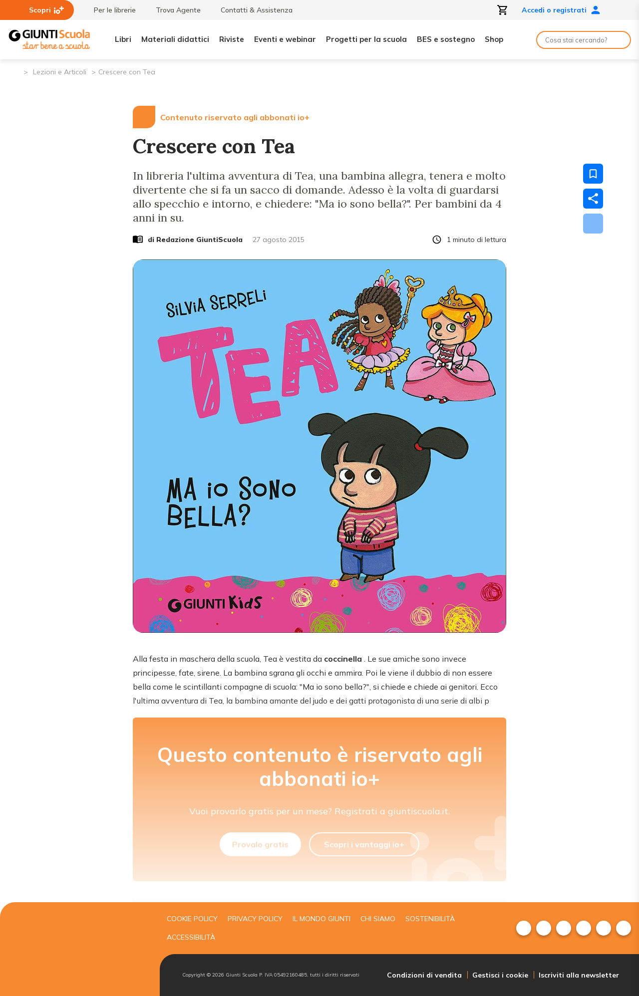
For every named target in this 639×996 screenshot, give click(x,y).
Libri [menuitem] (123, 39)
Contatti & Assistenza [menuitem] (252, 10)
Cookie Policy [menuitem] (192, 918)
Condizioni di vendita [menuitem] (424, 975)
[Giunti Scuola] (49, 39)
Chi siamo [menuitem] (377, 918)
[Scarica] (593, 224)
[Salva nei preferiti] (593, 174)
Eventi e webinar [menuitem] (285, 39)
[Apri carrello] (503, 10)
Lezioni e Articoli (59, 71)
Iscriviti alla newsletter (579, 975)
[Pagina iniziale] (15, 71)
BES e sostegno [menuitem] (446, 39)
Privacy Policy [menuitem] (255, 918)
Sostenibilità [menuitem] (430, 918)
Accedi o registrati (561, 10)
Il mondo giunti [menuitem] (321, 918)
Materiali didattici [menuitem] (175, 39)
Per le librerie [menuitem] (110, 10)
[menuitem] (523, 928)
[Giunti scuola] (77, 949)
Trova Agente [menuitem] (173, 10)
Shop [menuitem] (494, 39)
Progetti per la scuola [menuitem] (366, 39)
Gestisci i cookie (500, 975)
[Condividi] (593, 199)
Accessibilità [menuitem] (191, 937)
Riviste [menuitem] (231, 39)
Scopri (46, 9)
